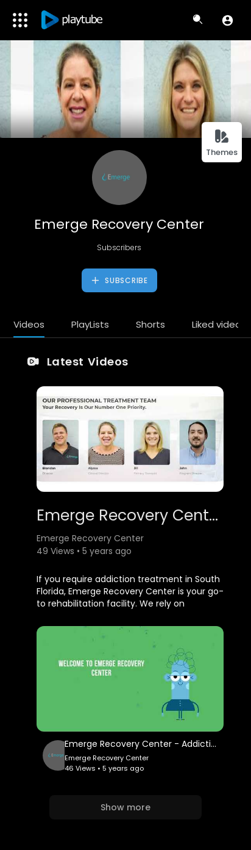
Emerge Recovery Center (119, 224)
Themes (222, 143)
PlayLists (90, 324)
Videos (28, 324)
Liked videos (219, 324)
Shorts (150, 324)
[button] (227, 20)
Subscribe (119, 280)
